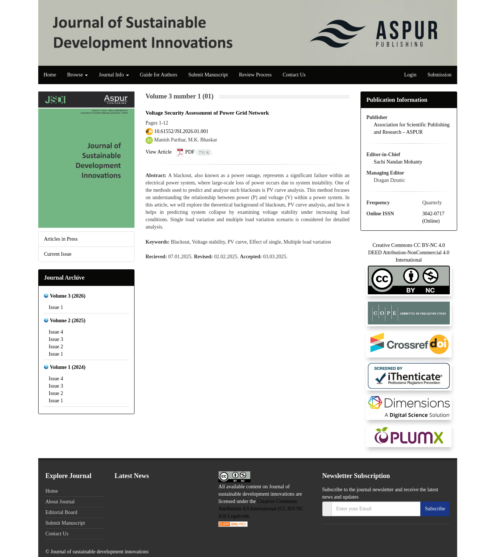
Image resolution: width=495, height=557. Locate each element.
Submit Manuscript (208, 75)
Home (50, 75)
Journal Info (114, 75)
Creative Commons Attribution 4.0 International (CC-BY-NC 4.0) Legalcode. (261, 509)
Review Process (255, 75)
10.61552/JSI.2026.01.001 (181, 131)
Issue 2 (56, 346)
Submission (439, 75)
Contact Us (294, 75)
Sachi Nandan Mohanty (398, 162)
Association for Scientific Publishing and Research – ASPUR (411, 128)
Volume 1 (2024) (68, 367)
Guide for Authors (158, 75)
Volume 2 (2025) (68, 320)
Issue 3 (56, 339)
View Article (159, 152)
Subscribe (435, 508)
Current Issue (58, 254)
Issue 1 (56, 307)
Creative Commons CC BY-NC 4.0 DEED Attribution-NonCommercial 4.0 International (409, 262)
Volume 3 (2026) (68, 296)
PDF (194, 152)
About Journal (60, 501)
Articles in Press (61, 239)
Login (410, 75)
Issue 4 (56, 332)
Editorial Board (62, 512)
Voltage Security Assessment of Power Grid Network (207, 113)
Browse (77, 75)
